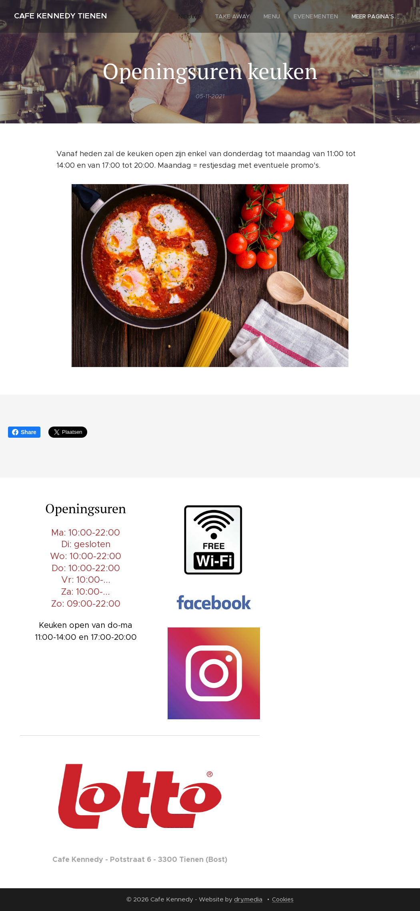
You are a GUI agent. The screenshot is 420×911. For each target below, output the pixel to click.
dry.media (248, 899)
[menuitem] (159, 16)
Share (24, 432)
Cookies (283, 899)
